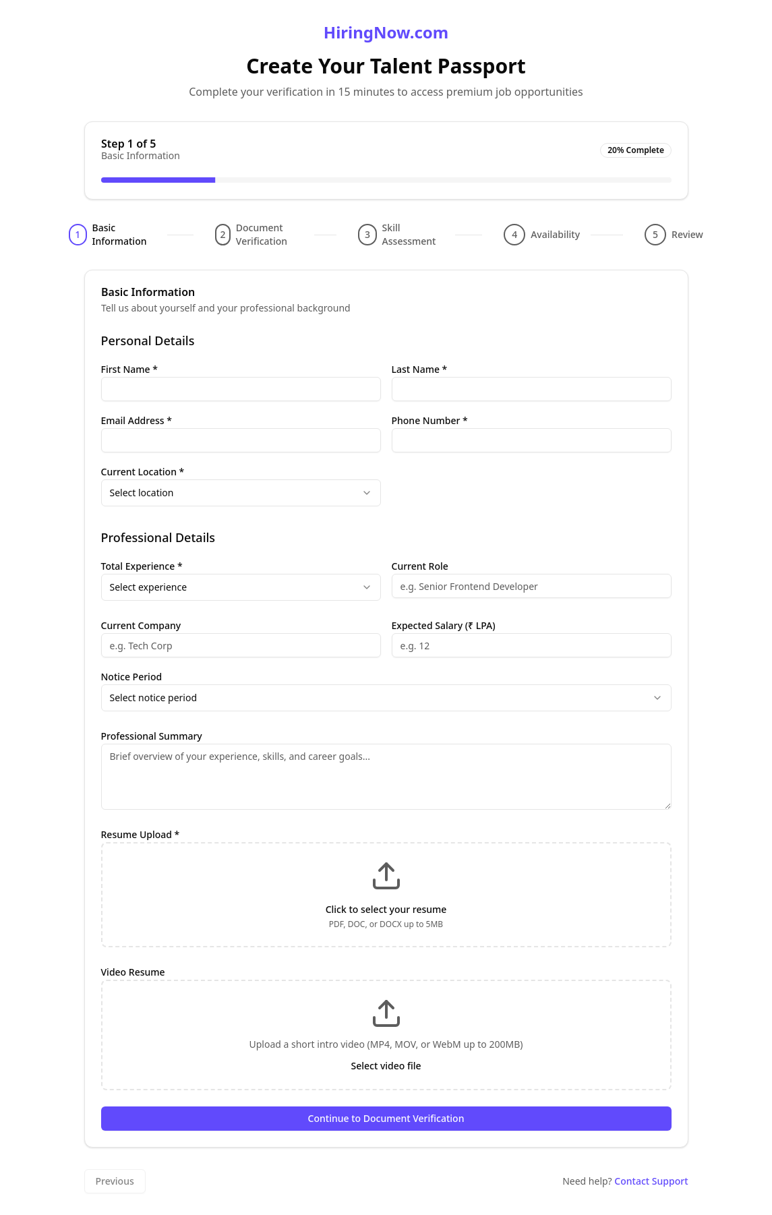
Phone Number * (430, 420)
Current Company (141, 625)
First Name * (129, 369)
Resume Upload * (140, 834)
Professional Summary (151, 736)
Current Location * (143, 471)
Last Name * (420, 369)
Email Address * (136, 420)
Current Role (420, 566)
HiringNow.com (386, 32)
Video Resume (133, 972)
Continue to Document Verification (386, 1118)
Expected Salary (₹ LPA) (444, 625)
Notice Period (131, 676)
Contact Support (651, 1181)
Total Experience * (142, 566)
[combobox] (241, 492)
